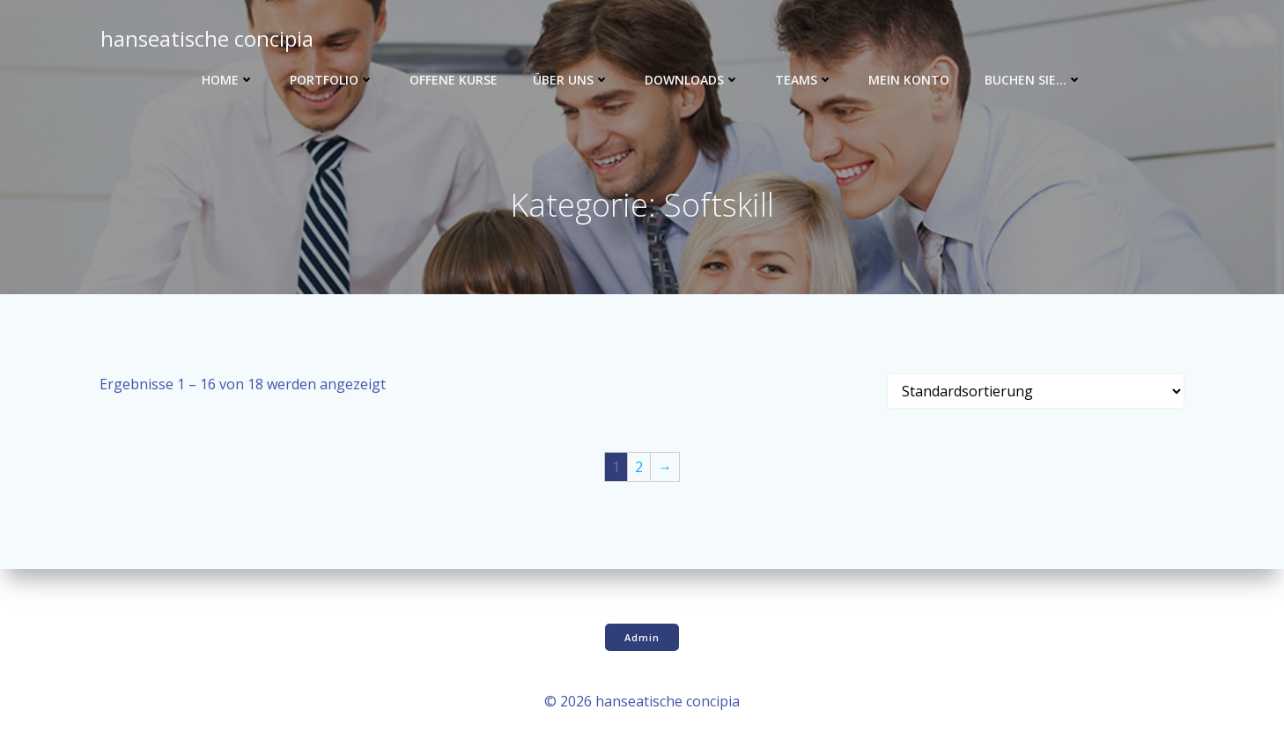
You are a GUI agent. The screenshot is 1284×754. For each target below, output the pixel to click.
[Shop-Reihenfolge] (1035, 392)
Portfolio (332, 79)
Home (228, 79)
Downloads (692, 79)
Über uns (571, 79)
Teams (804, 79)
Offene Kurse (454, 79)
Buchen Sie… (1033, 79)
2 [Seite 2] (639, 468)
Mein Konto (908, 79)
